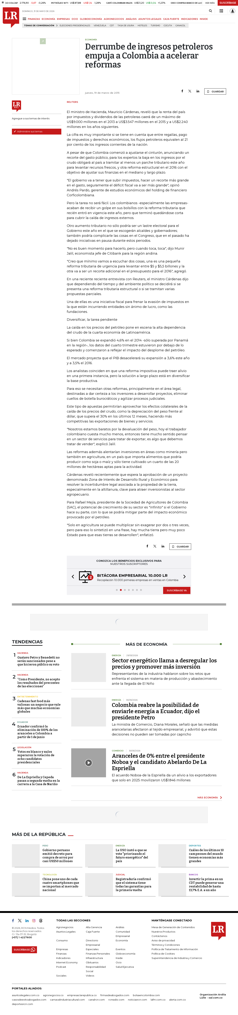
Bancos (193, 874)
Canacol (180, 25)
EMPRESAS (63, 19)
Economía (122, 940)
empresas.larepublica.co (82, 995)
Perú (45, 845)
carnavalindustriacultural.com (67, 999)
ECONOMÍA (48, 19)
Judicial (120, 874)
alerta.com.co (177, 999)
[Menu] (25, 18)
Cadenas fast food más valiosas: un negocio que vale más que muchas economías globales (39, 706)
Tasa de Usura (126, 25)
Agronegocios (64, 927)
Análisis (120, 927)
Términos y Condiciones (166, 944)
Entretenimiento (27, 696)
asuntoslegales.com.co (25, 995)
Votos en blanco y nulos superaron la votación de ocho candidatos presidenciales (35, 757)
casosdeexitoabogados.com (29, 999)
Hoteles (142, 25)
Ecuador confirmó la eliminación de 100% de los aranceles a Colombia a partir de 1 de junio (37, 732)
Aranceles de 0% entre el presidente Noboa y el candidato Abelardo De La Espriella (159, 762)
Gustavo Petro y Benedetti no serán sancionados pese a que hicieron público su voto (38, 661)
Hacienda (22, 653)
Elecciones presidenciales (75, 25)
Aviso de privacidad (163, 940)
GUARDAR (215, 91)
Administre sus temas (28, 131)
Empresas (62, 949)
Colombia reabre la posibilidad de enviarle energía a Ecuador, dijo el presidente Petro (156, 711)
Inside (119, 958)
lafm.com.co (158, 999)
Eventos (120, 949)
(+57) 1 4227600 (22, 937)
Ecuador (22, 722)
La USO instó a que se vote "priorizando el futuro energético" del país (132, 855)
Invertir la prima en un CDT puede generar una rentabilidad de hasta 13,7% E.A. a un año (206, 884)
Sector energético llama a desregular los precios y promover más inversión (164, 663)
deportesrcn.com (22, 1004)
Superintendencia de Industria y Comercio (177, 958)
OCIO (75, 19)
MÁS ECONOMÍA (208, 797)
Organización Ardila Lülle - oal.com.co (213, 996)
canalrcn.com (96, 999)
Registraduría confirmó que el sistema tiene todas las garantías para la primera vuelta (133, 884)
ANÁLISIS (131, 19)
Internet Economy (67, 962)
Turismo (155, 25)
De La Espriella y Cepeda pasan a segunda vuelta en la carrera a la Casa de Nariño (38, 780)
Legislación (24, 747)
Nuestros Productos (163, 931)
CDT (112, 25)
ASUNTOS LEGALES (149, 19)
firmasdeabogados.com (114, 995)
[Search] (210, 11)
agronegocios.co (53, 995)
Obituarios (92, 962)
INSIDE (204, 19)
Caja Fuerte (93, 931)
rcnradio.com (116, 999)
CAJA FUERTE (171, 19)
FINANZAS (34, 19)
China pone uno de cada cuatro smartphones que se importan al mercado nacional (60, 884)
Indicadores (63, 958)
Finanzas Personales (98, 953)
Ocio (119, 962)
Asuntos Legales (65, 931)
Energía (120, 845)
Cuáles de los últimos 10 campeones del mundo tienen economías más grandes (206, 855)
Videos (90, 975)
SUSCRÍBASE (228, 2)
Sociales (61, 975)
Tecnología (49, 874)
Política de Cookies (163, 953)
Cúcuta (168, 25)
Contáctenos (159, 936)
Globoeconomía (125, 953)
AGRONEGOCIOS (114, 19)
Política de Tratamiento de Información (175, 949)
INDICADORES (189, 19)
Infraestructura (94, 958)
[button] (72, 577)
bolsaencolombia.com (146, 995)
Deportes (195, 845)
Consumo (62, 940)
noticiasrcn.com (137, 999)
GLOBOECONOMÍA (91, 19)
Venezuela (100, 25)
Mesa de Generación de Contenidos (173, 927)
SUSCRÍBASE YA (177, 590)
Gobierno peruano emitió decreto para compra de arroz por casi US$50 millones (57, 855)
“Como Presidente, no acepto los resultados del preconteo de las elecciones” (38, 683)
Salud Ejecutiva (125, 966)
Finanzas (61, 953)
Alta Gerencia (94, 927)
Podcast (61, 966)
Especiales (92, 949)
